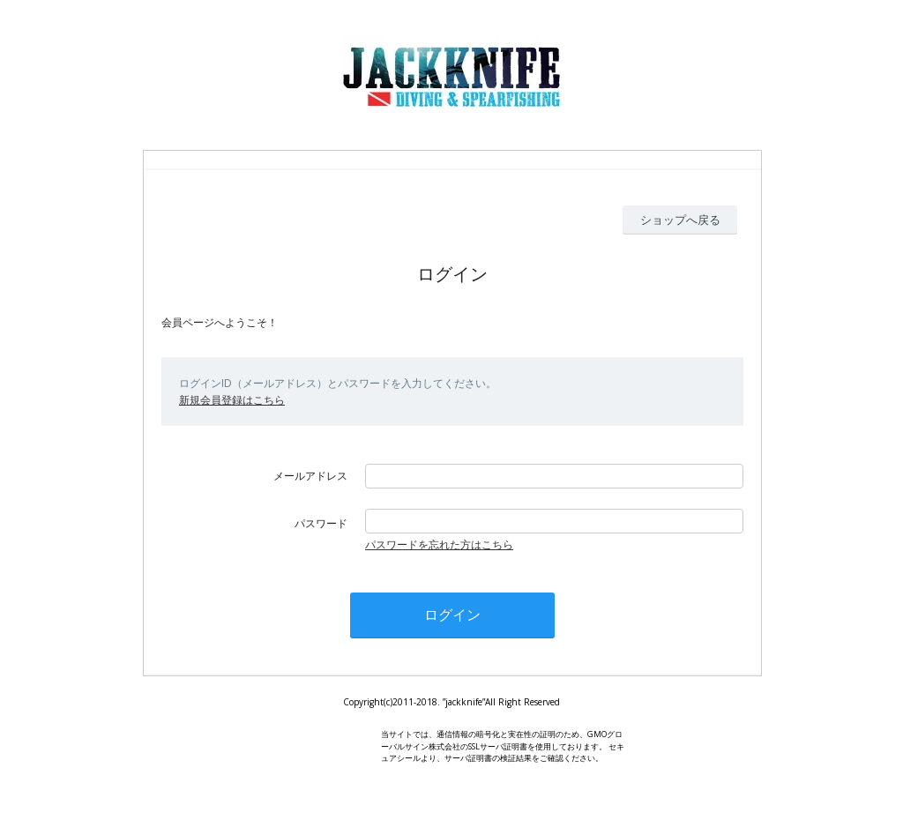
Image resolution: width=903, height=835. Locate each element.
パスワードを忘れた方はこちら (439, 544)
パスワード (321, 523)
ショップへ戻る (680, 219)
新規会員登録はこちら (232, 399)
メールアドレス (310, 475)
